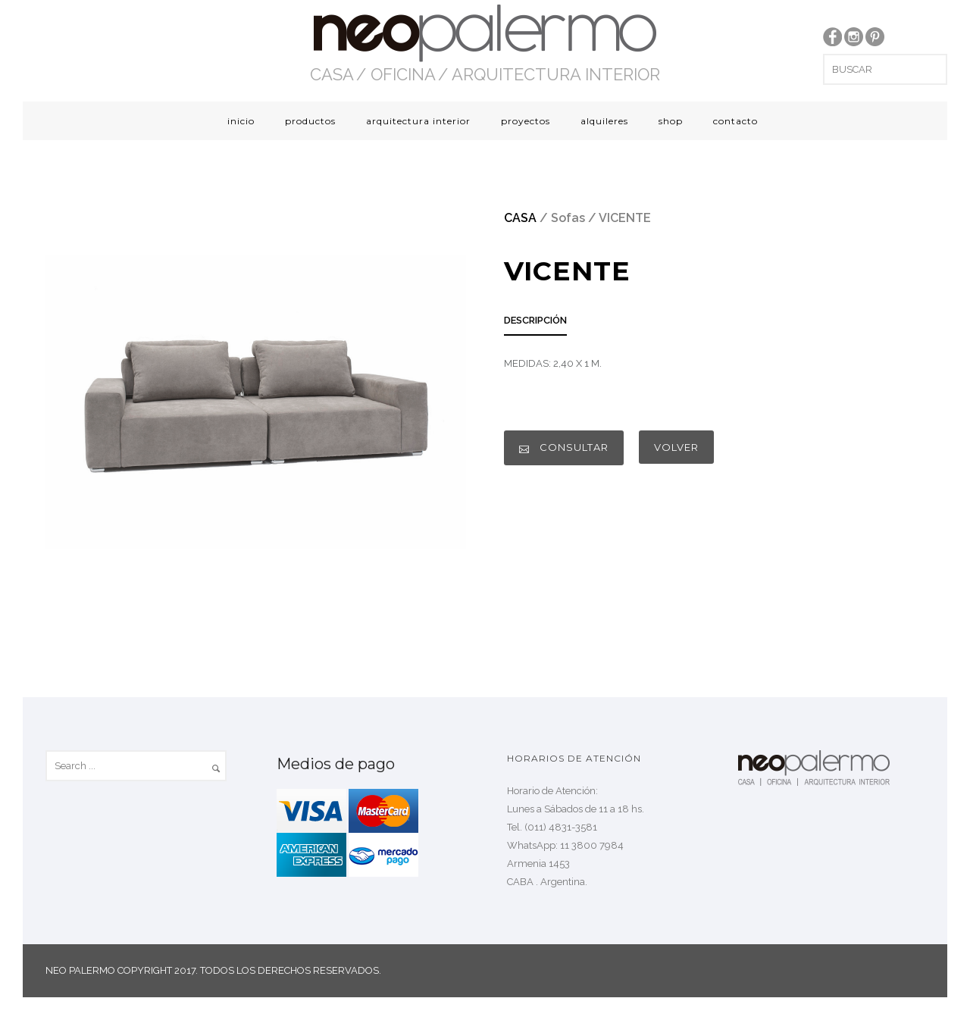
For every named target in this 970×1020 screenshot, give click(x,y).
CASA (332, 74)
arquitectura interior (418, 121)
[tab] (535, 325)
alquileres (604, 121)
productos (310, 121)
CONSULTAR (564, 447)
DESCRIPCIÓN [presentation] (535, 320)
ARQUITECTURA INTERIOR (556, 74)
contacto (735, 121)
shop (671, 121)
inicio (241, 121)
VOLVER (676, 447)
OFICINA (403, 74)
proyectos (525, 121)
